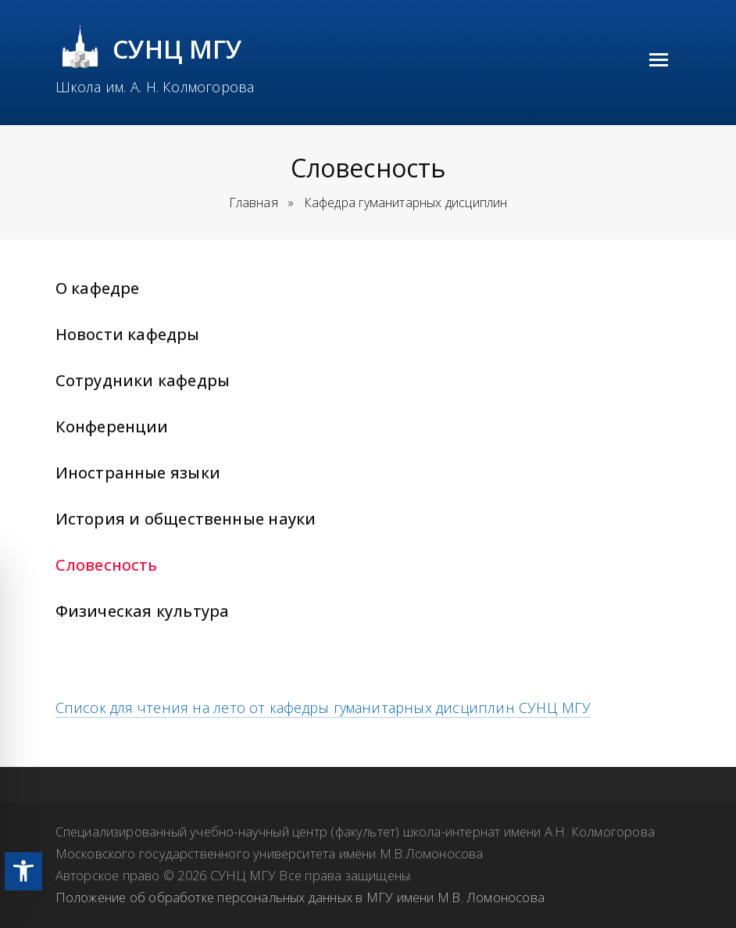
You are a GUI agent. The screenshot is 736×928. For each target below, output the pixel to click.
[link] (23, 871)
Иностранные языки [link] (137, 472)
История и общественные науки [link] (185, 518)
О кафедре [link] (97, 288)
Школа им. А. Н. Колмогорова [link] (155, 86)
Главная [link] (253, 202)
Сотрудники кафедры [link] (142, 380)
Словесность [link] (106, 564)
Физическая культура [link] (142, 611)
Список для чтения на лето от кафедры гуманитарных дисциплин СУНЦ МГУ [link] (323, 707)
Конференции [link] (112, 426)
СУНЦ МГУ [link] (178, 49)
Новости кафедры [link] (127, 334)
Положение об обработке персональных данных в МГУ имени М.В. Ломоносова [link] (300, 897)
